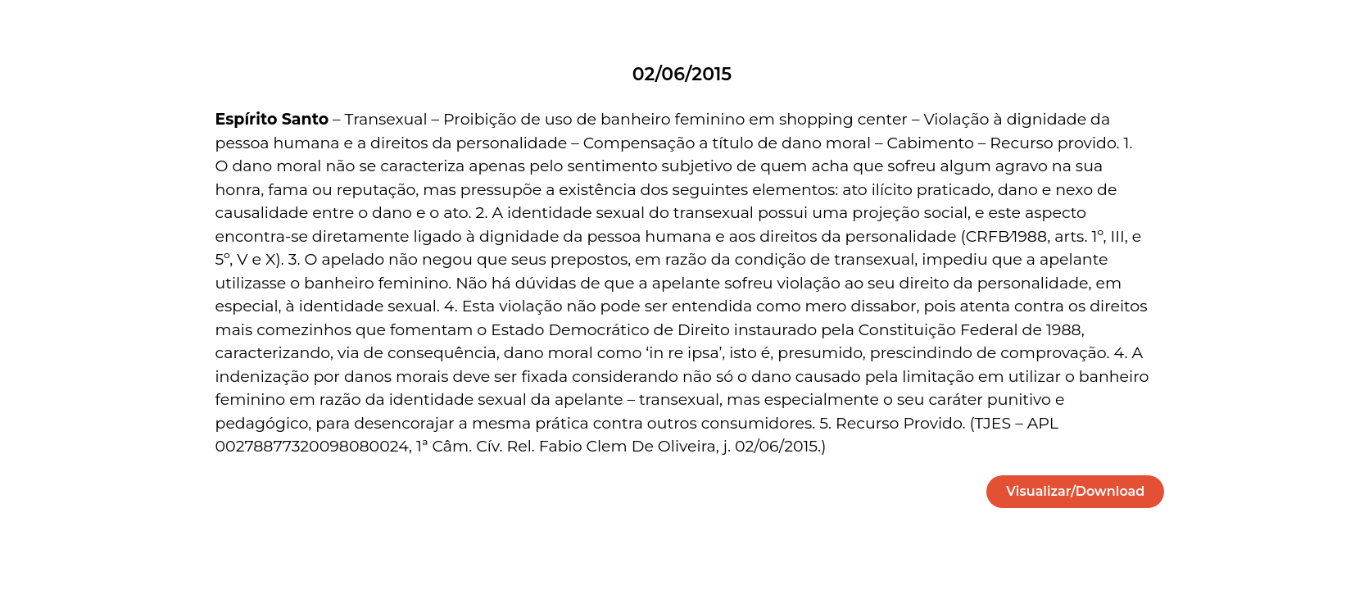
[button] (1075, 491)
